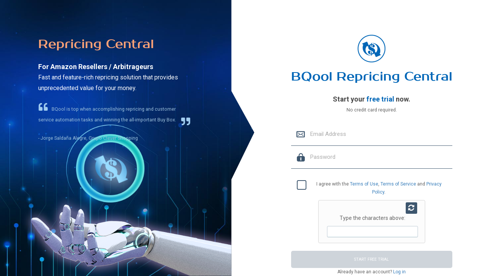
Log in (399, 271)
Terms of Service (398, 184)
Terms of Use (364, 184)
